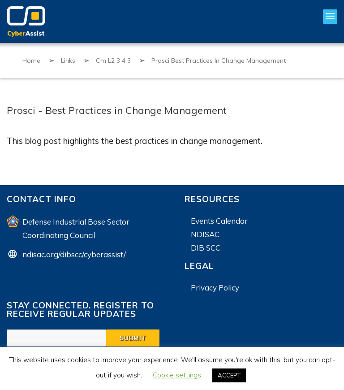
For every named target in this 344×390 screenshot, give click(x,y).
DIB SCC (205, 247)
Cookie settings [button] (177, 375)
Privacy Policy (215, 287)
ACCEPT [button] (229, 375)
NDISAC (205, 234)
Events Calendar (219, 220)
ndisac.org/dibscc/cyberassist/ (74, 254)
